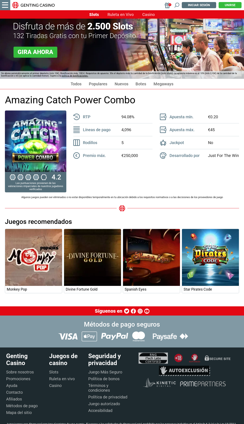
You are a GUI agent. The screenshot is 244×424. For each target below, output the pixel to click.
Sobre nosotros (20, 372)
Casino (148, 14)
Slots (94, 14)
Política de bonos (104, 378)
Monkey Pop (17, 289)
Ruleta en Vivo (120, 14)
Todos (76, 84)
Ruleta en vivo (62, 378)
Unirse (230, 5)
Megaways (163, 84)
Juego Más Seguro (105, 372)
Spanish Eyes (135, 289)
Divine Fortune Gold (81, 289)
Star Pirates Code (198, 289)
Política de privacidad (107, 397)
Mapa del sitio (19, 412)
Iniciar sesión (199, 5)
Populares (98, 84)
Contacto (14, 392)
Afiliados (14, 399)
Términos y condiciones (99, 388)
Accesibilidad (100, 410)
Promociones (18, 378)
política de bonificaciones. (75, 75)
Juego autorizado (104, 403)
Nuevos (121, 84)
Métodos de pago (22, 405)
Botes (141, 84)
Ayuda (11, 385)
